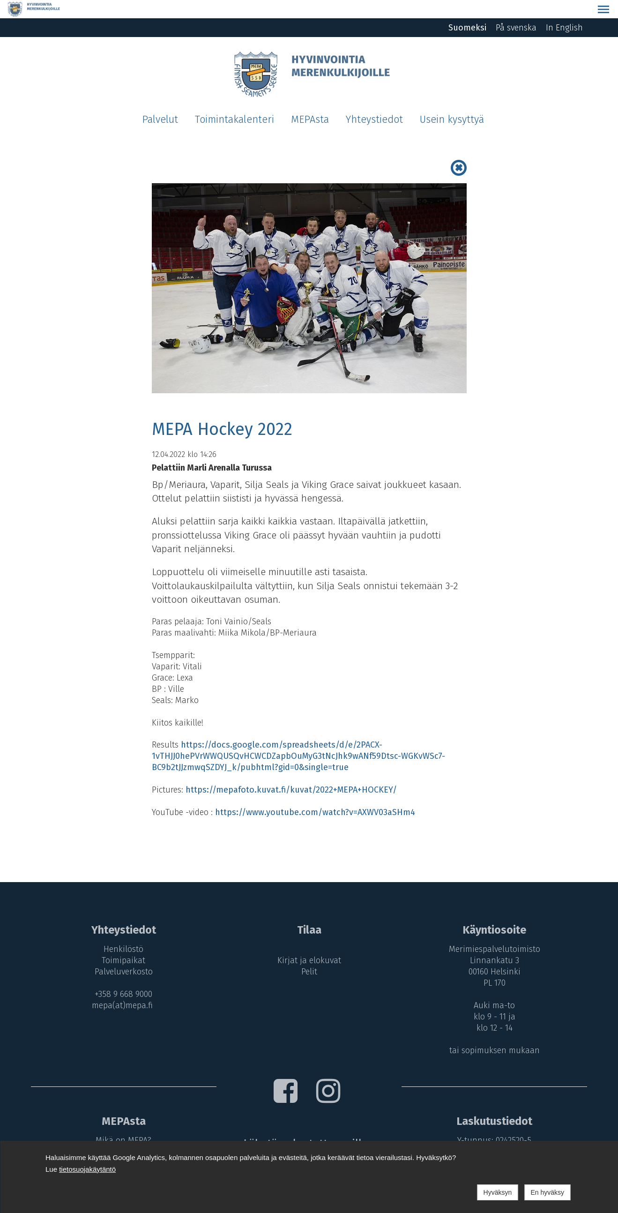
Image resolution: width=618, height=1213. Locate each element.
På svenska (516, 9)
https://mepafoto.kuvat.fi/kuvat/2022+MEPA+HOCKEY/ (291, 771)
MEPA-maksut (121, 1133)
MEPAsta (310, 101)
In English (564, 9)
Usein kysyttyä (452, 101)
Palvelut (160, 101)
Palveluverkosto (121, 953)
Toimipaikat (121, 942)
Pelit (309, 953)
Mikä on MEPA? (121, 1122)
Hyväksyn (498, 1192)
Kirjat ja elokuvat (309, 942)
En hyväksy (547, 1192)
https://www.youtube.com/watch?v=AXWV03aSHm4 (315, 794)
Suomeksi (467, 9)
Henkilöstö (121, 931)
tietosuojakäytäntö (87, 1169)
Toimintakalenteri (234, 101)
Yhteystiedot (374, 101)
